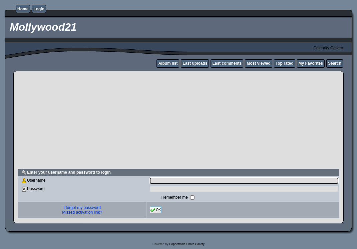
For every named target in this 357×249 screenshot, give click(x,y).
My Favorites (311, 63)
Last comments (227, 63)
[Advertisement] (178, 121)
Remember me (175, 197)
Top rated (285, 63)
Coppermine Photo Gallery (187, 244)
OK (155, 210)
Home (22, 9)
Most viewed (258, 63)
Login (38, 9)
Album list (167, 63)
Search (334, 63)
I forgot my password (82, 207)
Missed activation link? (82, 212)
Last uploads (195, 63)
